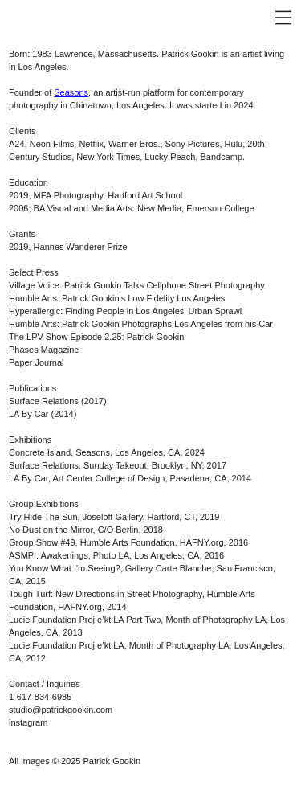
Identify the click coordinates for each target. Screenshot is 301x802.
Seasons (71, 92)
